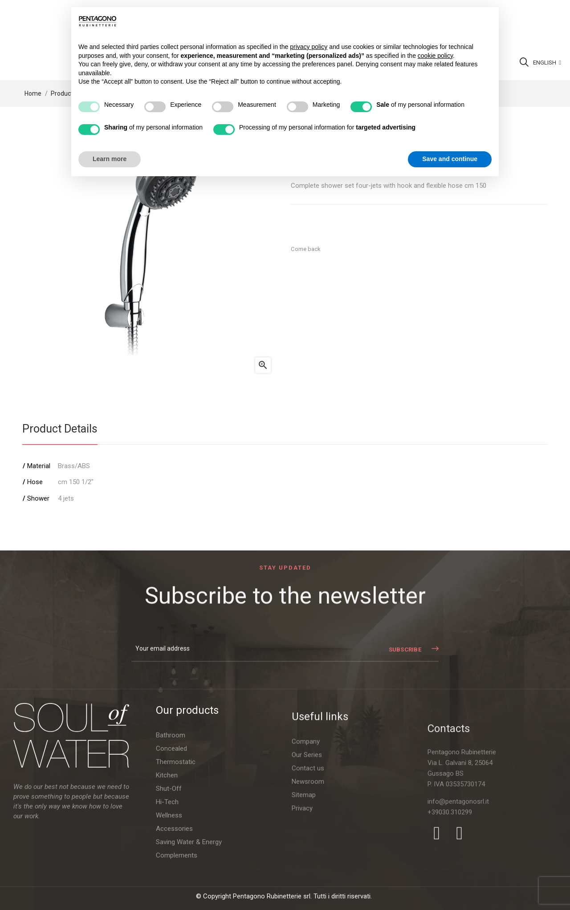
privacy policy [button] (308, 46)
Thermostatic (175, 839)
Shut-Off (169, 866)
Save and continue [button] (449, 158)
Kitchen (167, 853)
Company (306, 859)
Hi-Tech (167, 879)
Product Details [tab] (60, 428)
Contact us (308, 886)
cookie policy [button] (435, 55)
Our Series (307, 872)
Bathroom (170, 813)
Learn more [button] (109, 158)
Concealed (171, 826)
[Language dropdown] (547, 62)
